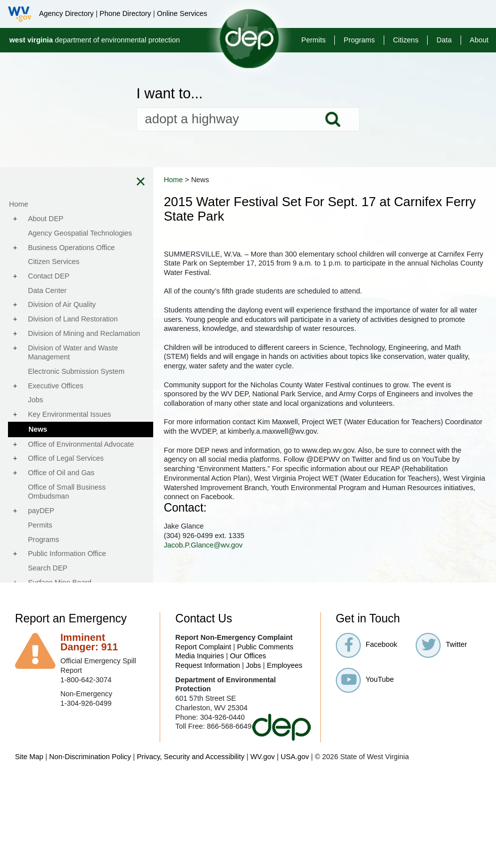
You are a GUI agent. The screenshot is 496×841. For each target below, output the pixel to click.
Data (444, 40)
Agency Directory (66, 13)
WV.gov (262, 757)
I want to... (169, 93)
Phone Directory (125, 13)
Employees (284, 665)
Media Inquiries (199, 656)
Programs (359, 40)
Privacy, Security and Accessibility (191, 757)
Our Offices (248, 656)
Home (194, 180)
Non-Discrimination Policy (90, 757)
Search (332, 119)
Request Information (207, 665)
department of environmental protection (94, 40)
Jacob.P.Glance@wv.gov (224, 545)
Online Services (182, 13)
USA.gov (294, 757)
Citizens (405, 40)
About (479, 40)
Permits (313, 40)
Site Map (29, 757)
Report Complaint (203, 647)
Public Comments (265, 647)
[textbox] (247, 119)
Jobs (253, 665)
